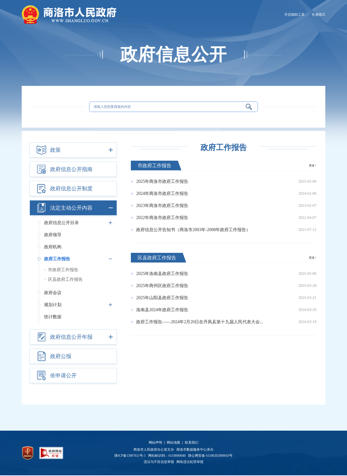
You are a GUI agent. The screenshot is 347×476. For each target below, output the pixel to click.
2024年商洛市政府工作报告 (162, 194)
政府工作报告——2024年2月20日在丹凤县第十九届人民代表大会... (199, 322)
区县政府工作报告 (65, 279)
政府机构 (52, 247)
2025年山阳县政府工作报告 (162, 298)
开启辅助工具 (294, 14)
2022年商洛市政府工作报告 (162, 218)
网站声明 (155, 443)
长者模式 (318, 14)
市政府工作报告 (63, 270)
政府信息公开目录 (79, 223)
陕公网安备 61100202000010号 (211, 456)
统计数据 (52, 317)
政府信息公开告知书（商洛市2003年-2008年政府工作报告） (193, 230)
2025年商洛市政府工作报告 (162, 181)
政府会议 (52, 293)
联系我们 (191, 443)
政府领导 (52, 235)
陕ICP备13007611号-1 (130, 456)
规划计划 (79, 305)
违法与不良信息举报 (160, 462)
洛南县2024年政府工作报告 (162, 310)
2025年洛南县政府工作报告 (162, 274)
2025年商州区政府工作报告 (162, 286)
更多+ (312, 166)
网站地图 (173, 443)
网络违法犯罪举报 (190, 462)
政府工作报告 (79, 259)
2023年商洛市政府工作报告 (162, 206)
